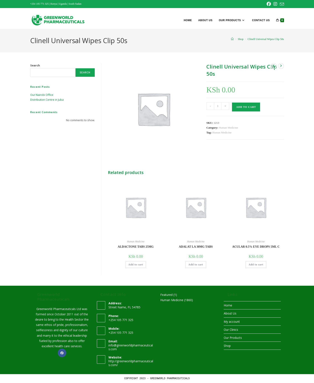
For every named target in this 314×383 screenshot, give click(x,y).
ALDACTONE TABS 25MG (136, 246)
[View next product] (281, 66)
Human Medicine (228, 127)
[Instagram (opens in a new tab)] (275, 4)
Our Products (233, 338)
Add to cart (246, 107)
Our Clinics (231, 330)
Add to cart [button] (135, 264)
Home (228, 305)
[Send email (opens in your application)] (281, 4)
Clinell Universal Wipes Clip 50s (266, 39)
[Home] (232, 39)
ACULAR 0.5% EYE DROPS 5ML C (256, 246)
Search (35, 65)
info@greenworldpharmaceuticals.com (130, 347)
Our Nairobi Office (41, 95)
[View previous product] (274, 66)
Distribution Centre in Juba (47, 100)
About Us (230, 313)
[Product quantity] (218, 106)
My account (232, 322)
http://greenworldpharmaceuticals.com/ (130, 363)
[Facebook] (62, 353)
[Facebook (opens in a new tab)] (268, 4)
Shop (227, 346)
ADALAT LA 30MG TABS (196, 246)
